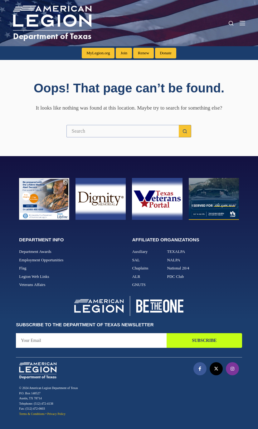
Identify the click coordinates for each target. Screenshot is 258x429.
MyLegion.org (98, 53)
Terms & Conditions (32, 414)
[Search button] (185, 131)
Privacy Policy (56, 414)
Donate (166, 53)
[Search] (231, 23)
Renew (143, 53)
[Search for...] (122, 131)
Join (123, 53)
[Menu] (242, 23)
